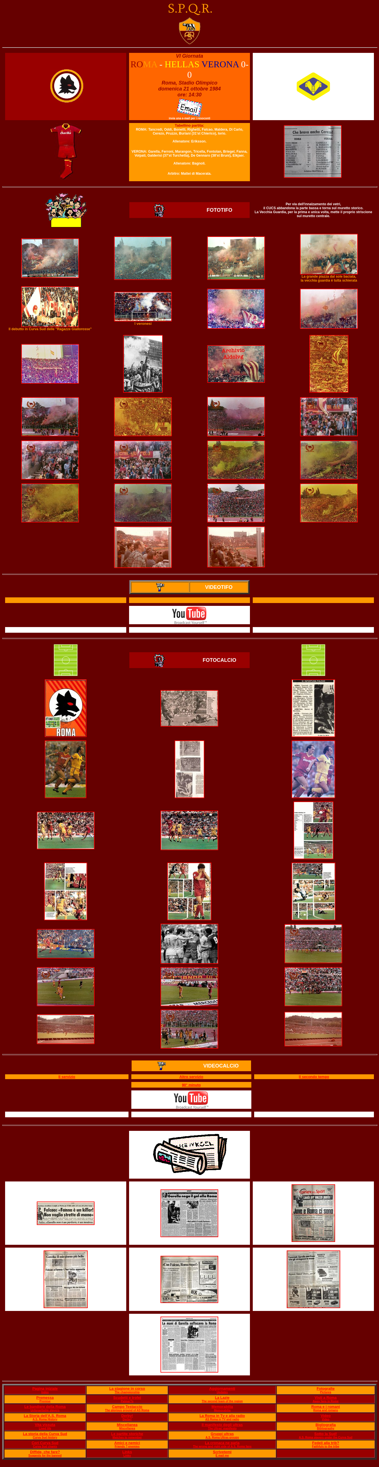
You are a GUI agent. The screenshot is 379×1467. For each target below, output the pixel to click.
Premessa (44, 1397)
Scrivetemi (222, 1452)
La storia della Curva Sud (45, 1434)
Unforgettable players (45, 1410)
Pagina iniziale (45, 1388)
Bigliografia (326, 1425)
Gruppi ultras (222, 1434)
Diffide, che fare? (45, 1452)
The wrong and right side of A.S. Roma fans (222, 1446)
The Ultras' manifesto (222, 1428)
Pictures (325, 1392)
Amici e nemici (127, 1443)
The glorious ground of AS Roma (127, 1410)
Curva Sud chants (45, 1446)
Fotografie (326, 1388)
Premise (45, 1401)
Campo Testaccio (127, 1407)
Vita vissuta (45, 1425)
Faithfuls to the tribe (325, 1446)
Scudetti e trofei (127, 1397)
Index (45, 1392)
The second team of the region (222, 1401)
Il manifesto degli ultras (222, 1425)
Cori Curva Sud (45, 1443)
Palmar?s (127, 1401)
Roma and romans (325, 1410)
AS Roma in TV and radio (222, 1419)
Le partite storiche (127, 1434)
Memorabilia (222, 1407)
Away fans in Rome (326, 1401)
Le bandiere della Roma (45, 1407)
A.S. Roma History (45, 1419)
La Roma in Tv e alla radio (222, 1416)
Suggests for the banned (44, 1455)
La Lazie (222, 1397)
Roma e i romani (325, 1407)
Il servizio (67, 1077)
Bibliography (325, 1428)
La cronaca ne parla (222, 1443)
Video (326, 1416)
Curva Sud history (45, 1437)
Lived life (45, 1428)
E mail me (222, 1455)
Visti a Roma (326, 1397)
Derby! (127, 1416)
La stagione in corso (127, 1388)
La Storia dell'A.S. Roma (45, 1416)
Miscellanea (127, 1425)
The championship (127, 1392)
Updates (222, 1392)
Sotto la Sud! (325, 1434)
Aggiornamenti (222, 1388)
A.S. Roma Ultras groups (222, 1437)
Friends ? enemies (127, 1446)
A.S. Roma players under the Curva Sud (325, 1437)
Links (127, 1452)
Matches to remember (127, 1437)
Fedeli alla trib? (325, 1443)
